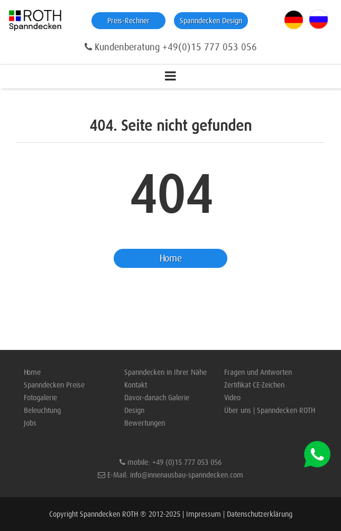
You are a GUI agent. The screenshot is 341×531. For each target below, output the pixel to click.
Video (232, 397)
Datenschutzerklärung (259, 514)
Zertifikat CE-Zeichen (254, 385)
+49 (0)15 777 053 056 (187, 462)
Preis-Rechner (128, 20)
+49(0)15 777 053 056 (209, 47)
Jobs (30, 423)
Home (171, 258)
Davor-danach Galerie (156, 397)
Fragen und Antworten (258, 372)
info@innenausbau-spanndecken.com (186, 475)
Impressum (203, 514)
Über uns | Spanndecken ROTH (269, 410)
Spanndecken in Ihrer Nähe (165, 372)
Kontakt (135, 385)
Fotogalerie (40, 397)
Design (134, 410)
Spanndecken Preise (54, 385)
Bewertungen (144, 423)
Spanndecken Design (211, 20)
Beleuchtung (42, 410)
